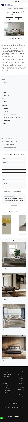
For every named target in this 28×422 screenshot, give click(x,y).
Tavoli (7, 394)
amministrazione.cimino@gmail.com (15, 407)
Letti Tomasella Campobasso (9, 138)
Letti (17, 8)
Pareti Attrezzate (7, 383)
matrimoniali (6, 95)
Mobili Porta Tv (7, 390)
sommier (6, 108)
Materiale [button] (4, 86)
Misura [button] (4, 92)
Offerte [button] (4, 123)
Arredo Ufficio (21, 396)
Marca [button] (3, 79)
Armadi (21, 381)
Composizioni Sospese (7, 388)
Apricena (5, 114)
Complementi (21, 391)
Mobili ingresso (7, 392)
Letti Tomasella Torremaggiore (10, 147)
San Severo (18, 117)
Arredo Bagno (21, 371)
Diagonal (21, 8)
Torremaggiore (7, 120)
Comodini (21, 378)
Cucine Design (7, 372)
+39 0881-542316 (15, 406)
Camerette (21, 383)
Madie (7, 385)
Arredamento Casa (12, 8)
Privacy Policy (18, 191)
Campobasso (13, 114)
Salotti (7, 387)
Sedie (7, 395)
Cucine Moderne (7, 374)
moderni (5, 101)
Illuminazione (21, 389)
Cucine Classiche (7, 376)
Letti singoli (21, 380)
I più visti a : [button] (5, 111)
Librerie (7, 382)
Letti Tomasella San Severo (9, 144)
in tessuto (6, 88)
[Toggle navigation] (26, 4)
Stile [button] (3, 98)
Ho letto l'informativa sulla (12, 191)
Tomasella (6, 82)
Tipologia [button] (4, 105)
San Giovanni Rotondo (8, 117)
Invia (14, 207)
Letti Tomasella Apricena (9, 135)
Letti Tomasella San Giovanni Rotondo (11, 141)
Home (6, 8)
